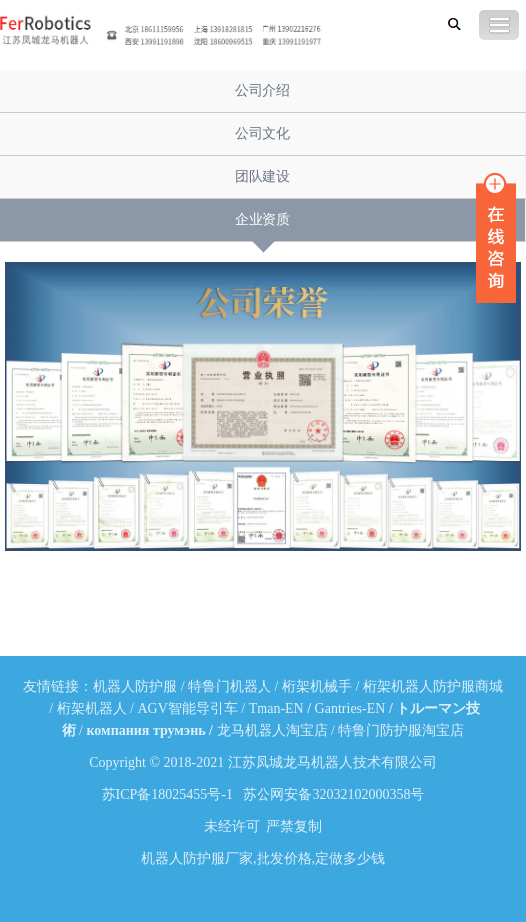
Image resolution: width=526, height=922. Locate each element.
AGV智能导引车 (188, 708)
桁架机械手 (317, 686)
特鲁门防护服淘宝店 (401, 730)
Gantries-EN (350, 708)
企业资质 (262, 219)
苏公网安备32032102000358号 (333, 794)
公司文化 (262, 133)
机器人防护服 (135, 686)
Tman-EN (276, 708)
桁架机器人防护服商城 (433, 686)
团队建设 (262, 176)
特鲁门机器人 (229, 686)
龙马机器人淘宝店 (272, 730)
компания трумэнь (145, 730)
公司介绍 (262, 90)
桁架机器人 (92, 708)
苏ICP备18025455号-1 (167, 794)
